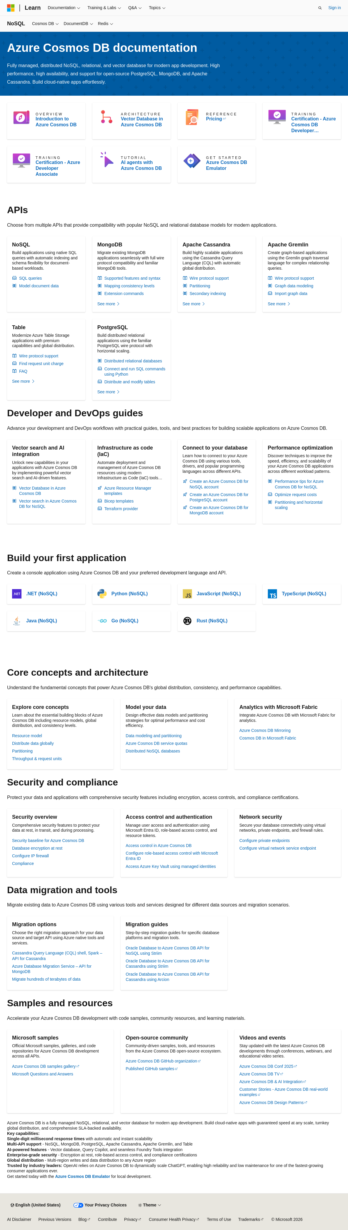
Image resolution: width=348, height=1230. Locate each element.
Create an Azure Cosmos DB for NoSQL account (219, 484)
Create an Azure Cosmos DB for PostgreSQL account (219, 497)
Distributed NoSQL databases (153, 751)
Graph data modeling (294, 286)
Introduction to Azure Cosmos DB (56, 121)
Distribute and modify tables (129, 381)
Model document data (39, 286)
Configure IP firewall (30, 855)
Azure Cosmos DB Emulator (226, 165)
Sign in (334, 7)
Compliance (23, 863)
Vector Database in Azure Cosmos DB (142, 121)
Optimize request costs (296, 494)
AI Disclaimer (19, 1219)
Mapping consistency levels (129, 286)
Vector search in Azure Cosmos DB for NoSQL (47, 504)
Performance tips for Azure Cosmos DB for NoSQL (299, 484)
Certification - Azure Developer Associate (58, 168)
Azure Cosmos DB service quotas (156, 743)
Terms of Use (219, 1219)
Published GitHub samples (150, 1068)
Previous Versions (54, 1219)
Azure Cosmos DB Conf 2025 (266, 1066)
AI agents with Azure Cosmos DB (141, 165)
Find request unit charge (41, 363)
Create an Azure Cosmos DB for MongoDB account (219, 510)
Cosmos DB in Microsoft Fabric (267, 738)
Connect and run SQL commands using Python (134, 372)
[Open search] (320, 8)
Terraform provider (121, 508)
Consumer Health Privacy (172, 1219)
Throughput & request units (37, 758)
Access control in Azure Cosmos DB (159, 845)
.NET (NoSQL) (41, 593)
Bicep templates (119, 501)
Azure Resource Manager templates (127, 491)
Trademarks (249, 1219)
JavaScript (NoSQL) (219, 593)
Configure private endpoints (264, 840)
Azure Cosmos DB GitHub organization (161, 1061)
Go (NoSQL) (125, 620)
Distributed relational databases (133, 361)
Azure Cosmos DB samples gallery (44, 1066)
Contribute (107, 1219)
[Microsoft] (11, 8)
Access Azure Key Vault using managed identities (171, 866)
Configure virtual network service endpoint (277, 848)
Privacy (131, 1219)
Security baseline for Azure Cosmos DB (48, 840)
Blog (83, 1219)
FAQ (23, 371)
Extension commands (124, 293)
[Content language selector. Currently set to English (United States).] (35, 1205)
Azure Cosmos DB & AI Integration (271, 1081)
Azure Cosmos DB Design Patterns (271, 1102)
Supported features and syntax (132, 278)
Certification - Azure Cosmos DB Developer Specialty (313, 125)
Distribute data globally (33, 743)
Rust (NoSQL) (212, 620)
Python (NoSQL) (129, 593)
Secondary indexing (208, 293)
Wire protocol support (209, 278)
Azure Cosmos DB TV (259, 1074)
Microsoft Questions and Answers (42, 1074)
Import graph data (291, 293)
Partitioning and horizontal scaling (298, 505)
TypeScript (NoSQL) (304, 593)
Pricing (214, 118)
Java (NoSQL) (41, 620)
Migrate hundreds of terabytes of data (46, 979)
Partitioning (200, 286)
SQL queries (30, 278)
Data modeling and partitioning (154, 735)
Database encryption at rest (37, 848)
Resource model (27, 735)
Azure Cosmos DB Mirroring (265, 730)
